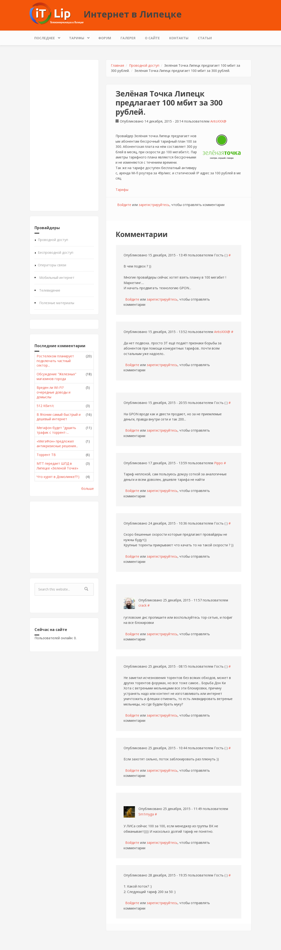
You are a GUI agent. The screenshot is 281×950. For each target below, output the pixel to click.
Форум (104, 38)
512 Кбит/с (45, 405)
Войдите (124, 204)
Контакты (178, 38)
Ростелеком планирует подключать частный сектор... (55, 361)
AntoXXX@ (218, 121)
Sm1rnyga (146, 814)
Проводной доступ (53, 239)
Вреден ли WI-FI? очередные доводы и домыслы (53, 392)
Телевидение (49, 290)
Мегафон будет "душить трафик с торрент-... (56, 430)
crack (142, 605)
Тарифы (77, 36)
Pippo (218, 463)
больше (87, 488)
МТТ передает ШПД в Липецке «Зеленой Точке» (57, 465)
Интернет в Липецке (133, 13)
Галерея (128, 38)
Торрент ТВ (46, 454)
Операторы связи (52, 265)
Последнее (46, 36)
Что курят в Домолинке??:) (58, 476)
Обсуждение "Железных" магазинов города (56, 376)
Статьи (205, 38)
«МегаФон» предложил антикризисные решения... (57, 443)
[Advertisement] (64, 135)
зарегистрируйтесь (154, 204)
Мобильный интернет (56, 277)
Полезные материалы (56, 303)
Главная (117, 65)
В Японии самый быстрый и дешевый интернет (59, 416)
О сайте (152, 38)
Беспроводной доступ (55, 252)
